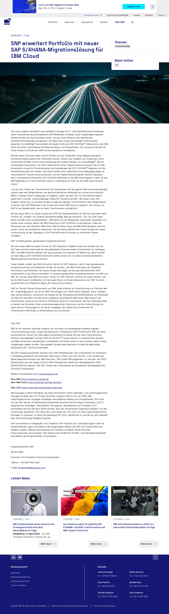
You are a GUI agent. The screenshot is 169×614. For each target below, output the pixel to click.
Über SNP (120, 22)
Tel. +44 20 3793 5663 (108, 596)
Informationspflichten (20, 581)
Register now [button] (133, 6)
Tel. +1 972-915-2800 (139, 575)
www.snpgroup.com (48, 373)
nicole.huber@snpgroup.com (31, 467)
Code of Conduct (18, 585)
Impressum (15, 572)
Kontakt (137, 15)
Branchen (69, 22)
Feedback (149, 15)
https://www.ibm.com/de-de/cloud (44, 382)
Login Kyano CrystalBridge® (117, 15)
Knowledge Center (93, 15)
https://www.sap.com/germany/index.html (41, 387)
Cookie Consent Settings (104, 605)
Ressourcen (87, 22)
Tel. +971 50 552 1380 (139, 586)
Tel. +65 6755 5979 (106, 586)
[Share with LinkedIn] (117, 64)
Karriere (104, 22)
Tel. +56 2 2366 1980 (139, 596)
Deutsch (161, 15)
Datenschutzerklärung (20, 576)
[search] (132, 22)
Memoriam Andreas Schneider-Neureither (70, 605)
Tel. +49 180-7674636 (107, 575)
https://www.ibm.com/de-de (35, 378)
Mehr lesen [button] (48, 543)
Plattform (52, 22)
